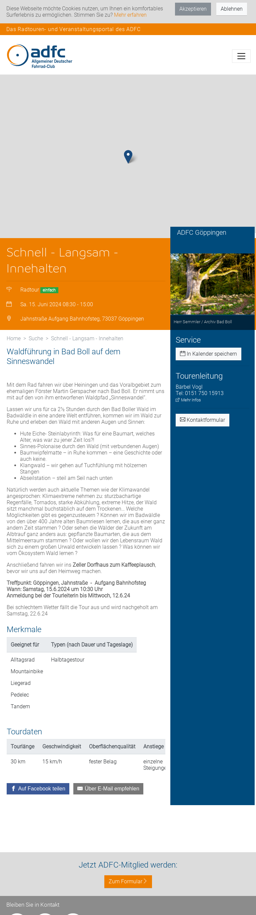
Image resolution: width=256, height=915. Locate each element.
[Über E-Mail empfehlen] (108, 792)
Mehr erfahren (130, 15)
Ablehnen (232, 9)
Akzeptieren (193, 9)
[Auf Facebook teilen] (38, 792)
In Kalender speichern (208, 357)
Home (14, 342)
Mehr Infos (188, 403)
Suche (36, 342)
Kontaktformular (202, 423)
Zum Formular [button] (128, 881)
